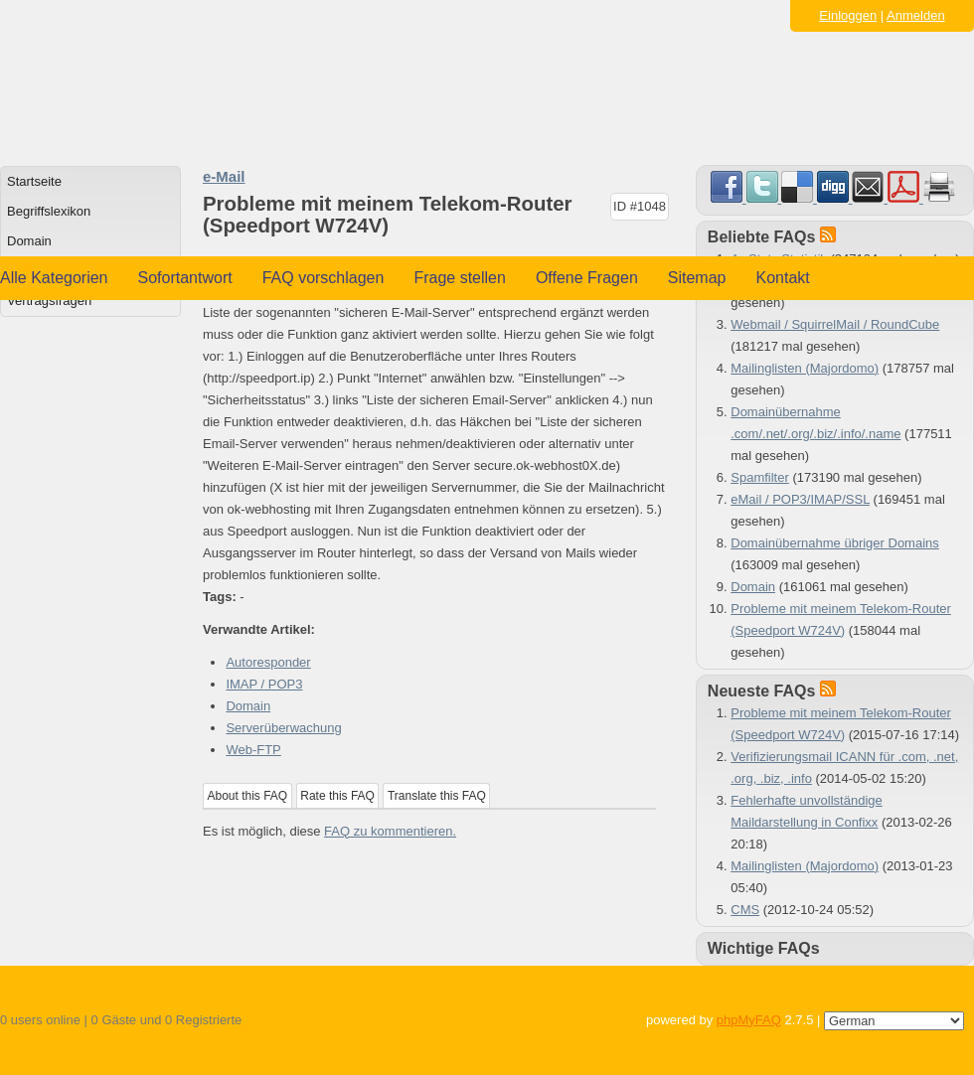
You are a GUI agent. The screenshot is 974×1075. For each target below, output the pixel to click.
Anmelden (916, 15)
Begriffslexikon (48, 211)
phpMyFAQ (749, 1019)
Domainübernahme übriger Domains (834, 543)
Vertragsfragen (49, 300)
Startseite (34, 181)
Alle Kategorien (54, 277)
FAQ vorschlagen (323, 277)
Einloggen (848, 15)
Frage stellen (459, 277)
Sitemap (697, 277)
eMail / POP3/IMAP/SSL (800, 499)
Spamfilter (759, 477)
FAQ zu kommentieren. (390, 831)
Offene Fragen (587, 277)
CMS (744, 909)
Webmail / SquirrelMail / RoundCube (834, 324)
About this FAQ (248, 796)
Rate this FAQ (337, 796)
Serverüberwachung (283, 727)
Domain (29, 240)
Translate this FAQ (437, 796)
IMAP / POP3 (264, 684)
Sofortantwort (185, 277)
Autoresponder (268, 662)
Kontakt (783, 277)
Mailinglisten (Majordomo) (804, 368)
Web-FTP (253, 749)
